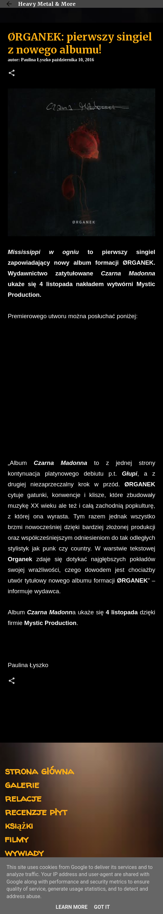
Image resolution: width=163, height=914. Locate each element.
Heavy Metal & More (47, 4)
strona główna (39, 770)
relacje (23, 797)
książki (19, 825)
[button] (12, 73)
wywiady (24, 852)
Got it (102, 907)
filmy (16, 838)
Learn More (71, 907)
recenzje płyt (36, 811)
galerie (22, 784)
